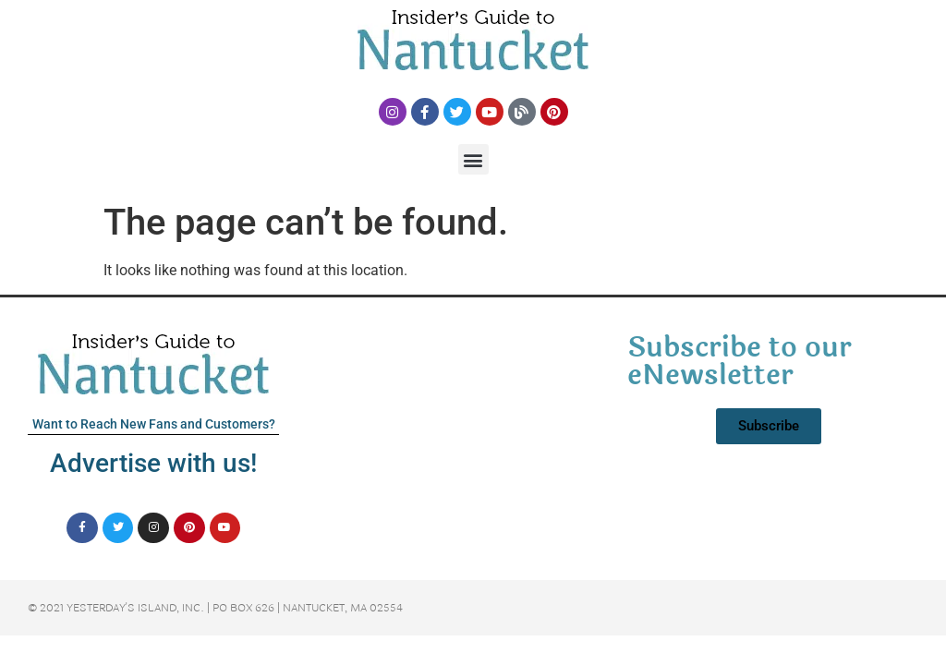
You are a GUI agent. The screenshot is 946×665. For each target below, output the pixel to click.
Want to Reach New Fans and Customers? (153, 424)
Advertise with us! (153, 463)
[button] (473, 159)
